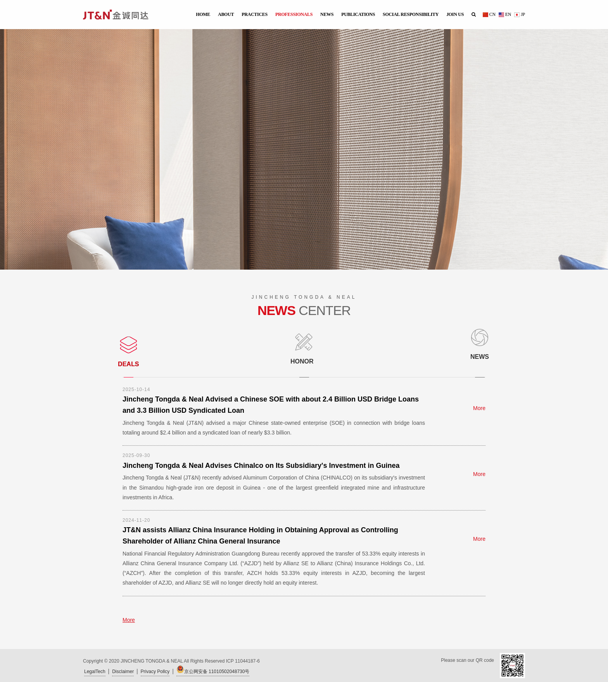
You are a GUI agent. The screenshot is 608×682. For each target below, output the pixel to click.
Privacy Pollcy (155, 671)
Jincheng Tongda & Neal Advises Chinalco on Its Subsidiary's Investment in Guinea (261, 465)
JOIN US (455, 14)
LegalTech (94, 671)
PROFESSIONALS (294, 14)
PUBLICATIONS (358, 14)
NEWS (326, 14)
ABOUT (226, 14)
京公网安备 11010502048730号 (213, 669)
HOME (203, 14)
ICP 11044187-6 (243, 661)
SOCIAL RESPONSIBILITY (411, 14)
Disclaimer (123, 671)
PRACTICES (255, 14)
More (479, 408)
